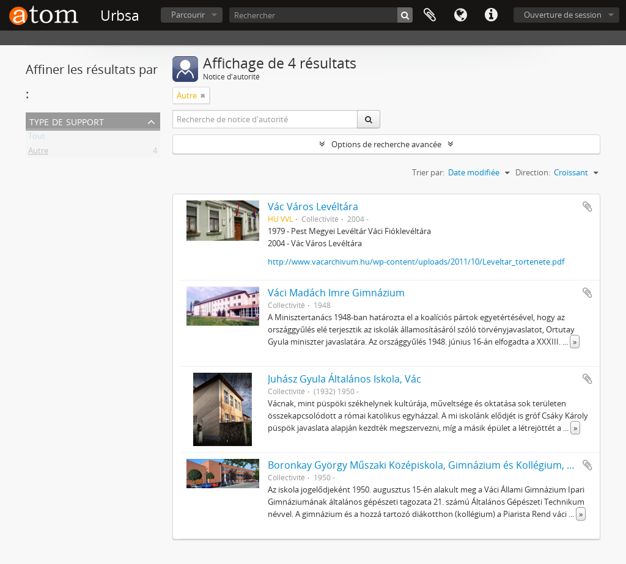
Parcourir (188, 14)
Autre (38, 152)
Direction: (532, 172)
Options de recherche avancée (386, 144)
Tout (36, 138)
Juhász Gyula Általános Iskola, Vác (344, 379)
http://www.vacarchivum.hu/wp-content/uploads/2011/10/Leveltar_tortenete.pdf (416, 261)
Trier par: (428, 172)
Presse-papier (429, 15)
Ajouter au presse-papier (587, 206)
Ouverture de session (563, 14)
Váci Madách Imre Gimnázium (336, 292)
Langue (460, 15)
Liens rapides (491, 15)
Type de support (66, 120)
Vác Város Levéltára (313, 206)
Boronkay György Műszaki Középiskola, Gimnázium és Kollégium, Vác (425, 465)
